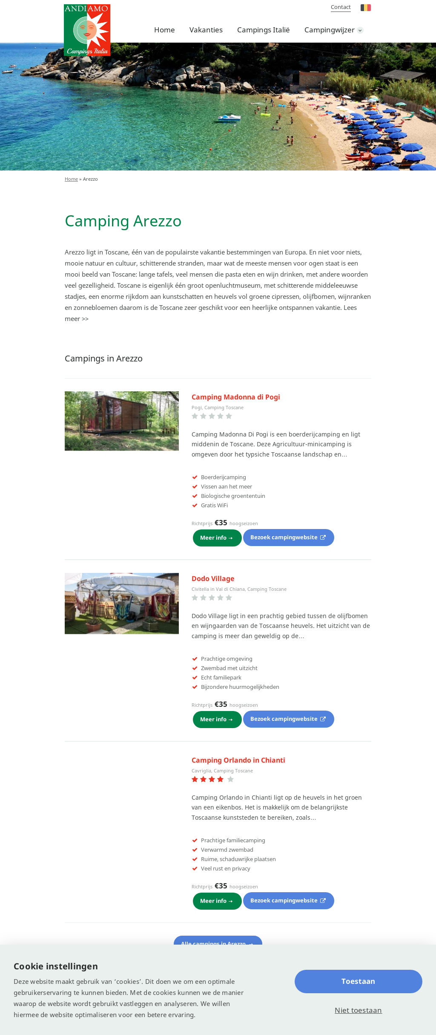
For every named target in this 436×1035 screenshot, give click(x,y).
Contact (341, 7)
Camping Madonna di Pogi (236, 397)
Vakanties (206, 30)
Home (164, 30)
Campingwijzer (329, 30)
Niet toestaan (358, 1010)
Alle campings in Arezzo (214, 941)
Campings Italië (263, 30)
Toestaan (358, 981)
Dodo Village (213, 577)
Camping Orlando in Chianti (238, 758)
